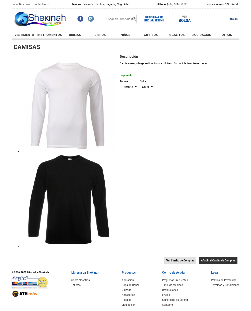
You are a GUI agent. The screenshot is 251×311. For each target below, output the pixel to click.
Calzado (126, 289)
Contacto (167, 304)
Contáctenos (41, 4)
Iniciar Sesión (154, 20)
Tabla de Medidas (172, 285)
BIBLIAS (75, 35)
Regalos (126, 299)
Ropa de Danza (130, 285)
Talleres (76, 285)
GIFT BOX (151, 35)
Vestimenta (24, 35)
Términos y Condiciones (225, 285)
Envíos (166, 294)
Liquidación (201, 35)
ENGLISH (234, 19)
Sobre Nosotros (21, 4)
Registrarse (154, 17)
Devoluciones (170, 289)
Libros (100, 35)
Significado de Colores (175, 299)
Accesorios (128, 294)
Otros (227, 35)
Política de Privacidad (224, 280)
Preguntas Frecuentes (175, 280)
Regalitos (176, 35)
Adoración (128, 280)
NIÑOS (125, 35)
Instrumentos (49, 35)
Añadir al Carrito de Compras (218, 260)
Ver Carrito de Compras (180, 260)
